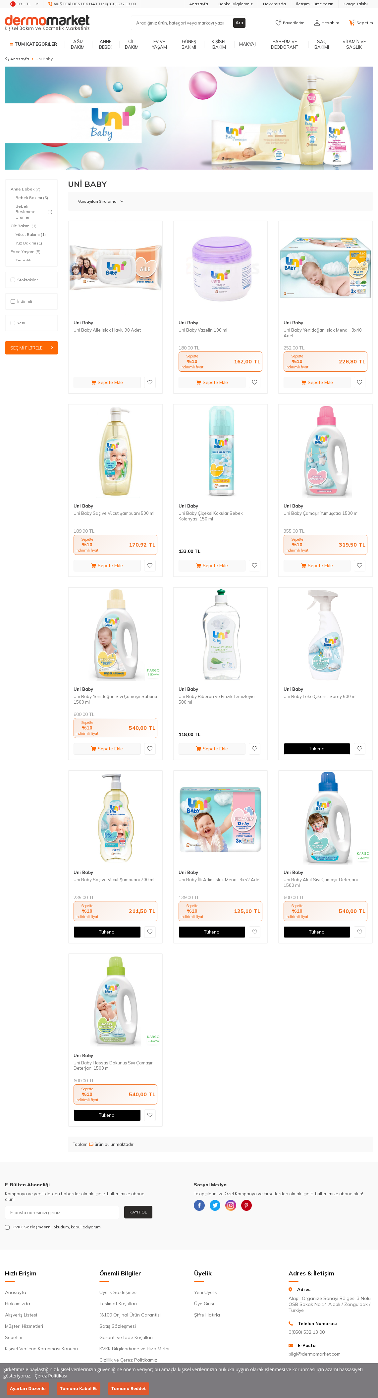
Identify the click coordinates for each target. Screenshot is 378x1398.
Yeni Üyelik (205, 1292)
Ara (239, 23)
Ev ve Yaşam (159, 44)
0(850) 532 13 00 (307, 1332)
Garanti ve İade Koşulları (126, 1337)
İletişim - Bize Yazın (314, 3)
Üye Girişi (204, 1304)
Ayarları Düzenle (28, 1388)
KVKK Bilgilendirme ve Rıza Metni (134, 1349)
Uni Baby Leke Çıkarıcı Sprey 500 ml (320, 696)
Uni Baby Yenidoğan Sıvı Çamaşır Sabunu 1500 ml (115, 699)
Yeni (18, 322)
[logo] (47, 23)
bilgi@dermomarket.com (315, 1354)
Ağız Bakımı (78, 44)
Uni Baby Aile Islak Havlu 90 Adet (107, 330)
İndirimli (21, 301)
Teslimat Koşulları (118, 1304)
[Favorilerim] (290, 23)
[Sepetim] (361, 23)
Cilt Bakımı (132, 44)
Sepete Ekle (107, 382)
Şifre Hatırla (207, 1315)
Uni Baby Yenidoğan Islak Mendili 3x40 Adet (323, 332)
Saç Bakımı (321, 44)
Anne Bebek (105, 44)
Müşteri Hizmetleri (24, 1326)
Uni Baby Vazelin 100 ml (203, 330)
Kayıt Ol (138, 1212)
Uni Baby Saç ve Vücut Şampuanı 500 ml (114, 513)
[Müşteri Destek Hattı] (92, 4)
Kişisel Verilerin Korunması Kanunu (41, 1349)
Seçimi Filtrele (31, 348)
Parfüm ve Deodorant (284, 44)
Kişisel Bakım (219, 44)
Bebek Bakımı (32, 197)
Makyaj (247, 44)
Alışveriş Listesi (21, 1315)
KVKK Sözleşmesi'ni (32, 1226)
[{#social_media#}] (200, 1206)
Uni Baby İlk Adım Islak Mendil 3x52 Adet (220, 879)
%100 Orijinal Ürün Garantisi (130, 1315)
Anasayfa (198, 3)
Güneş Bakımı (189, 44)
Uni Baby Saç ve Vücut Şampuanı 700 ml (114, 879)
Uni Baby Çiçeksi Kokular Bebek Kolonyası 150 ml (211, 516)
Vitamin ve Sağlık (354, 44)
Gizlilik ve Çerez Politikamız (128, 1360)
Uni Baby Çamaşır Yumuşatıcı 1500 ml (321, 513)
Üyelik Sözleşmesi (118, 1292)
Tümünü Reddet (128, 1388)
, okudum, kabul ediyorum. (53, 1227)
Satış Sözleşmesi (117, 1326)
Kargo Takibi (356, 3)
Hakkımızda (274, 3)
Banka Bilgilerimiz (235, 3)
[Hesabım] (326, 23)
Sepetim (13, 1337)
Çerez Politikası (51, 1375)
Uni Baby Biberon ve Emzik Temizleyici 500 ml (217, 699)
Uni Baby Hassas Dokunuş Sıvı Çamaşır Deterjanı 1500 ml (113, 1065)
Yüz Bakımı (29, 243)
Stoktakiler (24, 279)
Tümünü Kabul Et (78, 1388)
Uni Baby (83, 322)
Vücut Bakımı (31, 234)
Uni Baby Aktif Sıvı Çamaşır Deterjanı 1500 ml (321, 882)
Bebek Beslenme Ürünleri (34, 211)
